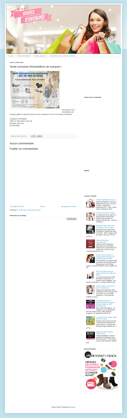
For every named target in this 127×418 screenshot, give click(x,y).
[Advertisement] (99, 77)
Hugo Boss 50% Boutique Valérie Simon (104, 332)
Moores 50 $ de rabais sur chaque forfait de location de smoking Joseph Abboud (105, 256)
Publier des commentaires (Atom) (30, 210)
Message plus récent (17, 206)
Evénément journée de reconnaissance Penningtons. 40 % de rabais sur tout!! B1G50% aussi (105, 303)
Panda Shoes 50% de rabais (105, 213)
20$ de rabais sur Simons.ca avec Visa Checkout (105, 287)
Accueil (10, 56)
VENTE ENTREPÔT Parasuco (106, 200)
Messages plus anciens (68, 206)
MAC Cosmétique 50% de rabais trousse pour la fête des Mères (106, 273)
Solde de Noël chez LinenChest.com (102, 241)
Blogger (72, 407)
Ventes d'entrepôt (23, 56)
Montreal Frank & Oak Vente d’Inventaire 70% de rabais (105, 226)
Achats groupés (40, 56)
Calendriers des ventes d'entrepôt (62, 56)
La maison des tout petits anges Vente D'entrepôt (106, 318)
